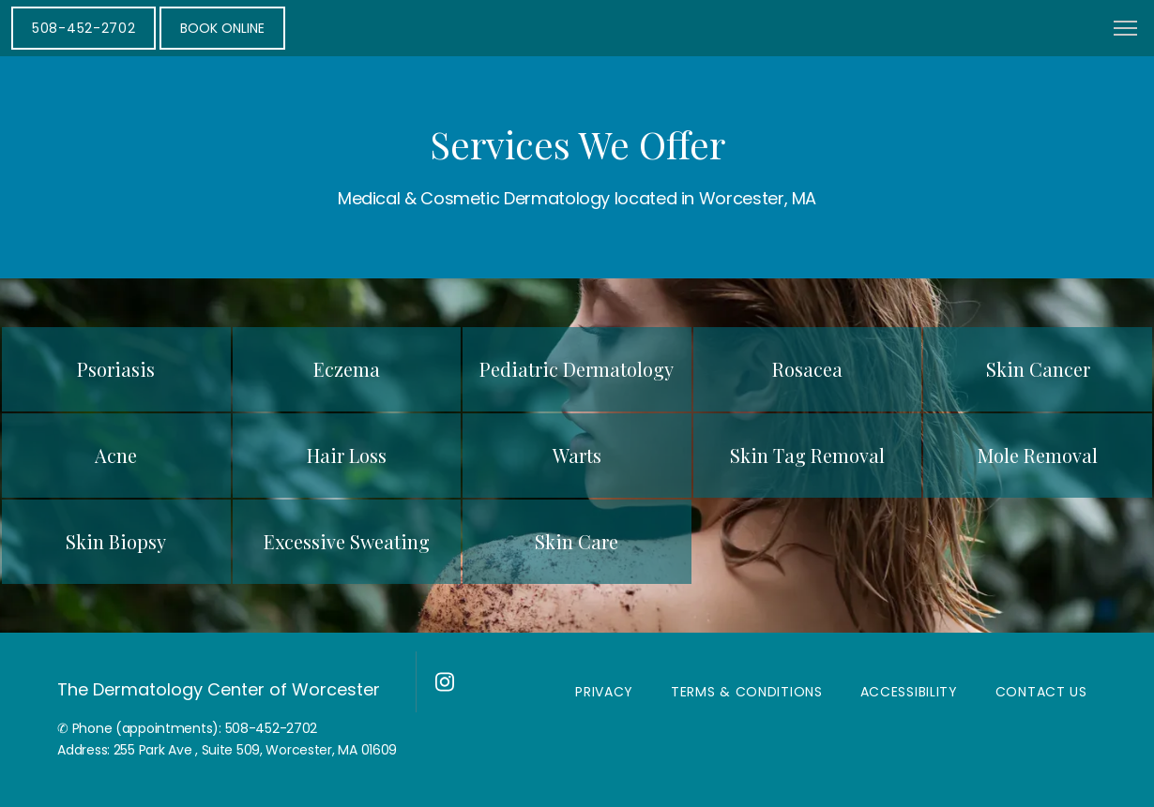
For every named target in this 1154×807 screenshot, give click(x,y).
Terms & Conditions (747, 691)
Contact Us (1041, 691)
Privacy (604, 691)
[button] (1126, 30)
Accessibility (909, 691)
